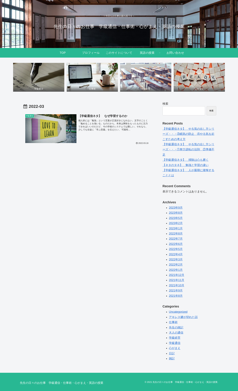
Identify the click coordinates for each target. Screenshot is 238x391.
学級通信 (174, 343)
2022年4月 (176, 254)
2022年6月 (176, 244)
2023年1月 (176, 228)
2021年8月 (176, 295)
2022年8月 (176, 233)
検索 (165, 103)
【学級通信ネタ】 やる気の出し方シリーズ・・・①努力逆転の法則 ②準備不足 (188, 149)
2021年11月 (176, 280)
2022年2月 (176, 264)
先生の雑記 (176, 327)
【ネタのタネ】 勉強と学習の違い (186, 165)
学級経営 (174, 337)
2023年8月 (176, 212)
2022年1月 (176, 269)
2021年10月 (176, 285)
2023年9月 (176, 207)
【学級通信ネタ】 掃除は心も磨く (186, 159)
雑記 (172, 358)
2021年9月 (176, 290)
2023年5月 (176, 218)
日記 (172, 353)
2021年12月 (176, 275)
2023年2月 (176, 223)
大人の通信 (176, 332)
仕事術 (173, 322)
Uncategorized (178, 311)
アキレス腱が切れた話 (183, 317)
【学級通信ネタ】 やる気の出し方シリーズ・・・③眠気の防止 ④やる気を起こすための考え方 (188, 134)
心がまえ (174, 348)
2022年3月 (176, 259)
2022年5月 (176, 249)
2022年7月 (176, 238)
